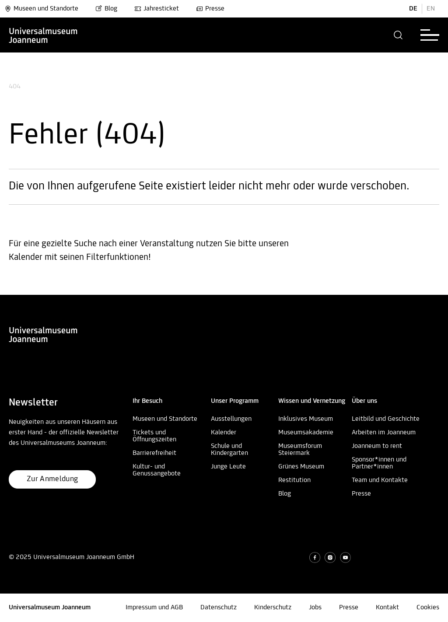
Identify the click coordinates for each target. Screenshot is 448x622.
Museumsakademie (305, 432)
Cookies (427, 607)
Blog (106, 8)
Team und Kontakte (380, 480)
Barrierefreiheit (154, 453)
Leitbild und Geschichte (386, 419)
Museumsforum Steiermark (300, 450)
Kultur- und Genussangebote (157, 470)
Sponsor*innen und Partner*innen (379, 463)
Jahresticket (156, 8)
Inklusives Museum (305, 419)
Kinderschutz (272, 607)
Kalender (223, 432)
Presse (210, 8)
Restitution (294, 480)
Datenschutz (218, 607)
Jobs (315, 607)
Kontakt (387, 607)
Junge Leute (228, 466)
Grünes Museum (301, 466)
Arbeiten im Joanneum (384, 432)
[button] (398, 35)
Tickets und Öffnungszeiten (154, 436)
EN (431, 8)
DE (413, 8)
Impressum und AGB (154, 607)
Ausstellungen (231, 419)
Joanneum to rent (377, 446)
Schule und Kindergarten (229, 450)
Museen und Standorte (41, 8)
